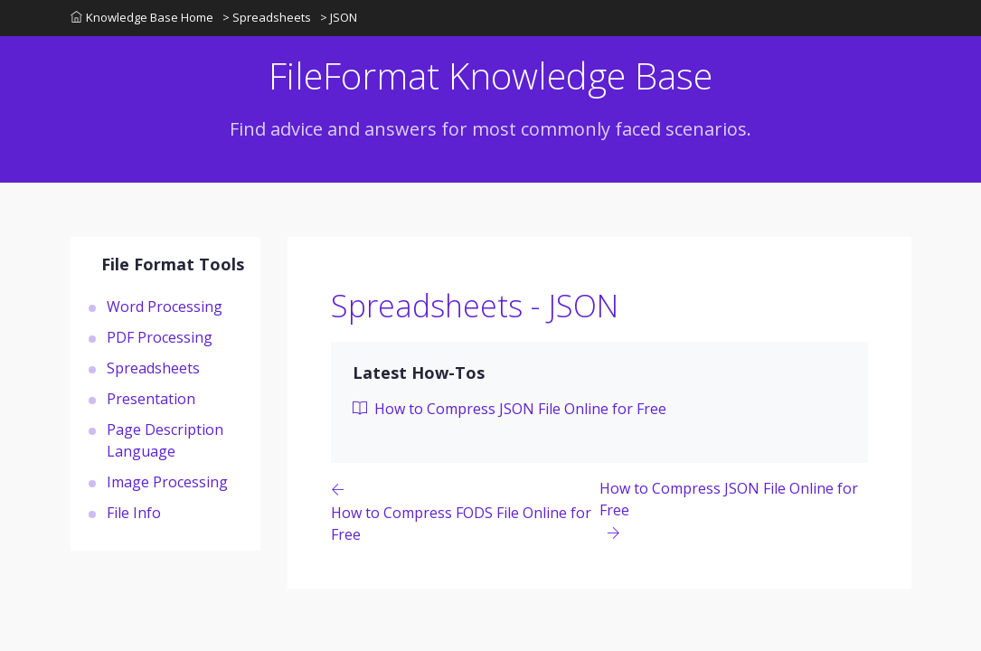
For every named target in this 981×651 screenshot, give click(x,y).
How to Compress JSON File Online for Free (509, 409)
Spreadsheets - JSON (474, 305)
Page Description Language (165, 440)
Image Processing (167, 482)
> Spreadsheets (266, 17)
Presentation (151, 399)
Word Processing (164, 306)
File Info (134, 513)
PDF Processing (159, 337)
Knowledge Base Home (142, 17)
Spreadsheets (153, 368)
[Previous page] (465, 511)
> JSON (338, 17)
